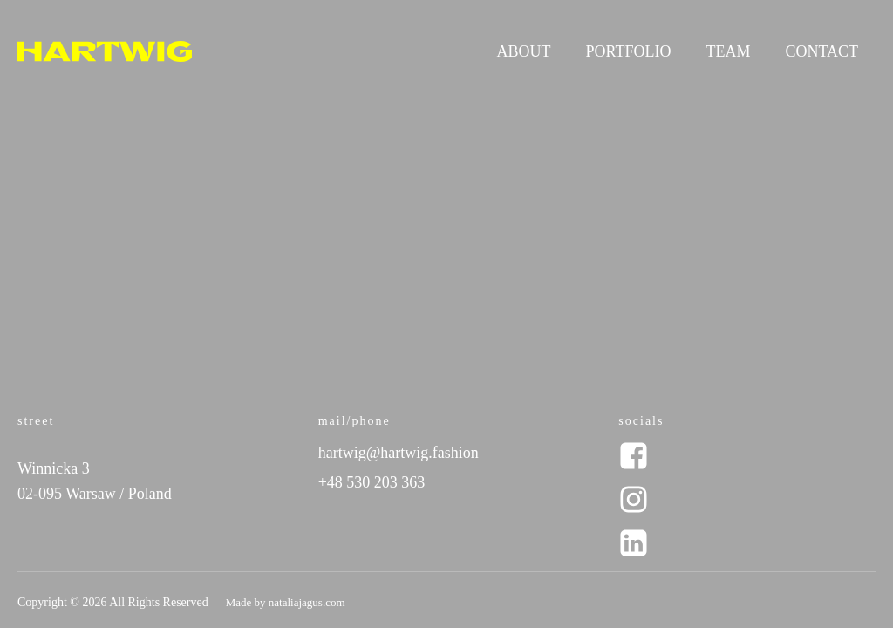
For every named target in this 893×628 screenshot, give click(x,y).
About (524, 51)
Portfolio (628, 51)
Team (728, 51)
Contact (821, 51)
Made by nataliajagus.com (285, 602)
